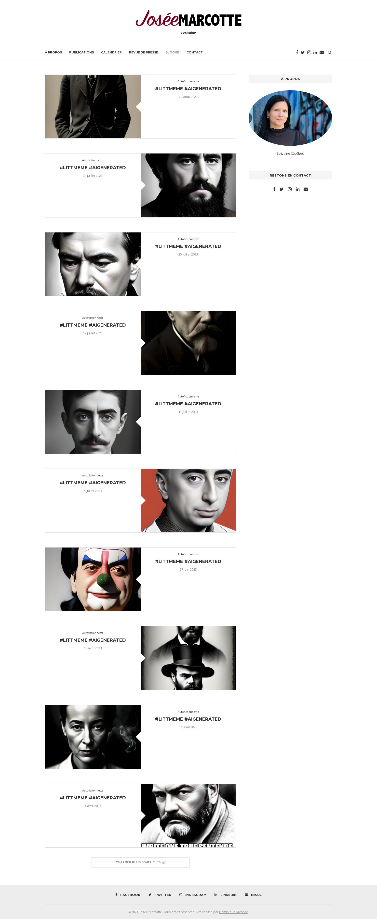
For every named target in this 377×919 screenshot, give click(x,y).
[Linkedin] (315, 52)
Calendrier (111, 52)
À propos (53, 52)
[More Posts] (141, 862)
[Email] (322, 52)
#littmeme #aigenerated (188, 88)
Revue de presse (143, 52)
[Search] (329, 52)
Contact (195, 52)
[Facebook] (297, 52)
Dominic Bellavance (233, 912)
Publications (81, 52)
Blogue (172, 52)
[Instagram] (309, 52)
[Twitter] (303, 52)
